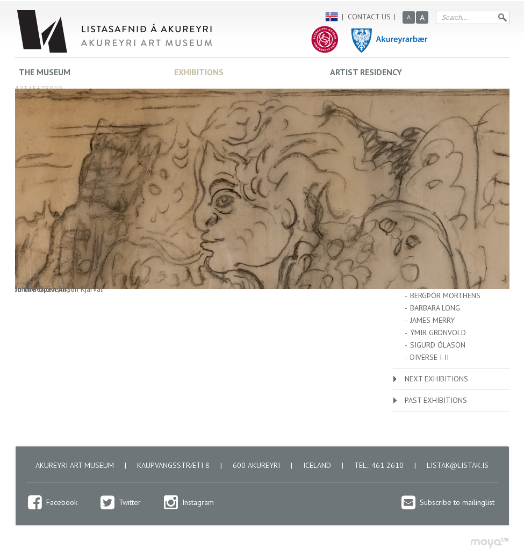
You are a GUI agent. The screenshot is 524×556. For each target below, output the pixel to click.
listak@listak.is (458, 465)
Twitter (130, 502)
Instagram (198, 502)
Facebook (61, 502)
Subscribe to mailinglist (457, 502)
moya (489, 543)
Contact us (369, 16)
